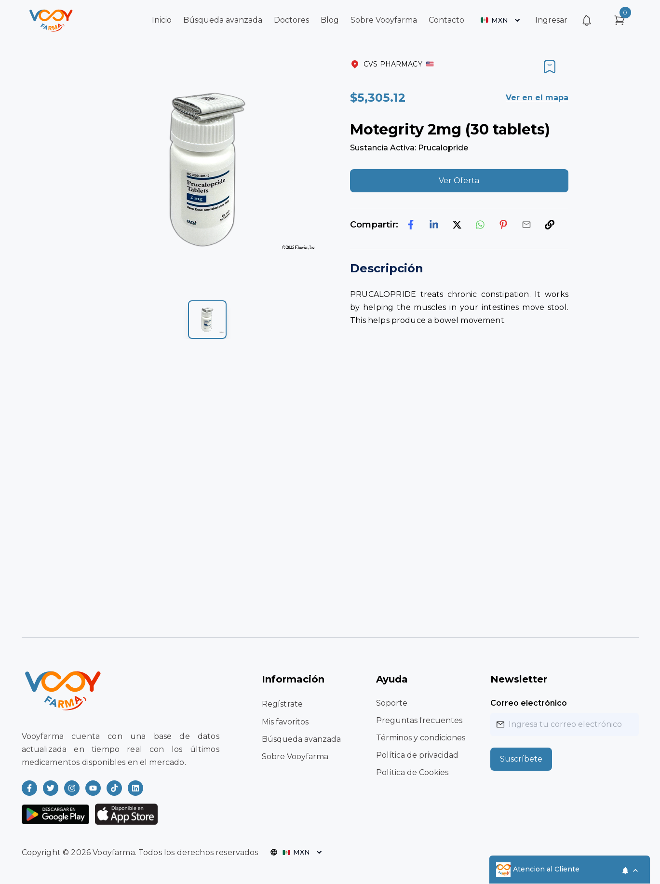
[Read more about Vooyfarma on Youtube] (93, 788)
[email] (526, 224)
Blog (330, 20)
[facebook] (410, 224)
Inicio (162, 20)
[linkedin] (434, 224)
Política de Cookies (412, 772)
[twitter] (457, 224)
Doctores (291, 20)
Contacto (446, 20)
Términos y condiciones (420, 737)
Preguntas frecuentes (419, 720)
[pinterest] (503, 224)
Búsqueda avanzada (222, 20)
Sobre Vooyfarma (383, 20)
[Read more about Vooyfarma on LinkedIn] (135, 788)
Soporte (391, 703)
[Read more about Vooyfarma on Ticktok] (114, 788)
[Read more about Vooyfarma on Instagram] (72, 788)
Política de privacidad (417, 755)
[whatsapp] (480, 224)
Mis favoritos (285, 721)
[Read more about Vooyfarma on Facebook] (29, 788)
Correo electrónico (528, 703)
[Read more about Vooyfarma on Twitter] (50, 788)
